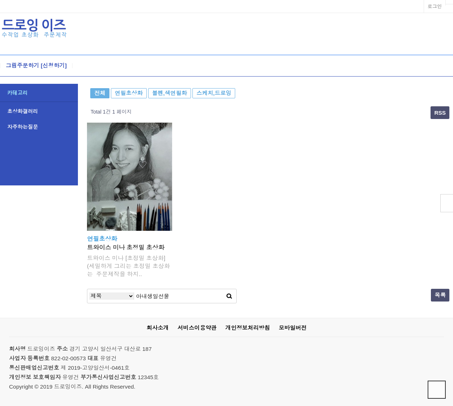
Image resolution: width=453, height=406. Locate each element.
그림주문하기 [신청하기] (36, 65)
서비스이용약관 (197, 328)
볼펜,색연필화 (169, 93)
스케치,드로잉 (213, 93)
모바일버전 (293, 328)
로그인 (435, 6)
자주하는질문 (22, 127)
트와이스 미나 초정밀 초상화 (125, 247)
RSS (440, 113)
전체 (99, 93)
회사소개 (157, 328)
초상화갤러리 (22, 111)
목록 (440, 295)
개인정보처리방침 (247, 328)
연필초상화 (129, 93)
